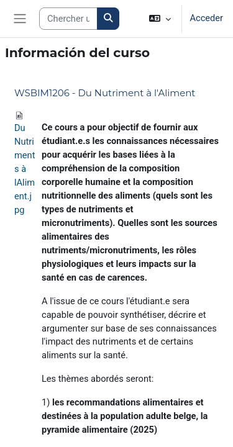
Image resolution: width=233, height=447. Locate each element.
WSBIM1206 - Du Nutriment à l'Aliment (104, 93)
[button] (160, 18)
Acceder (206, 18)
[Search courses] (68, 18)
